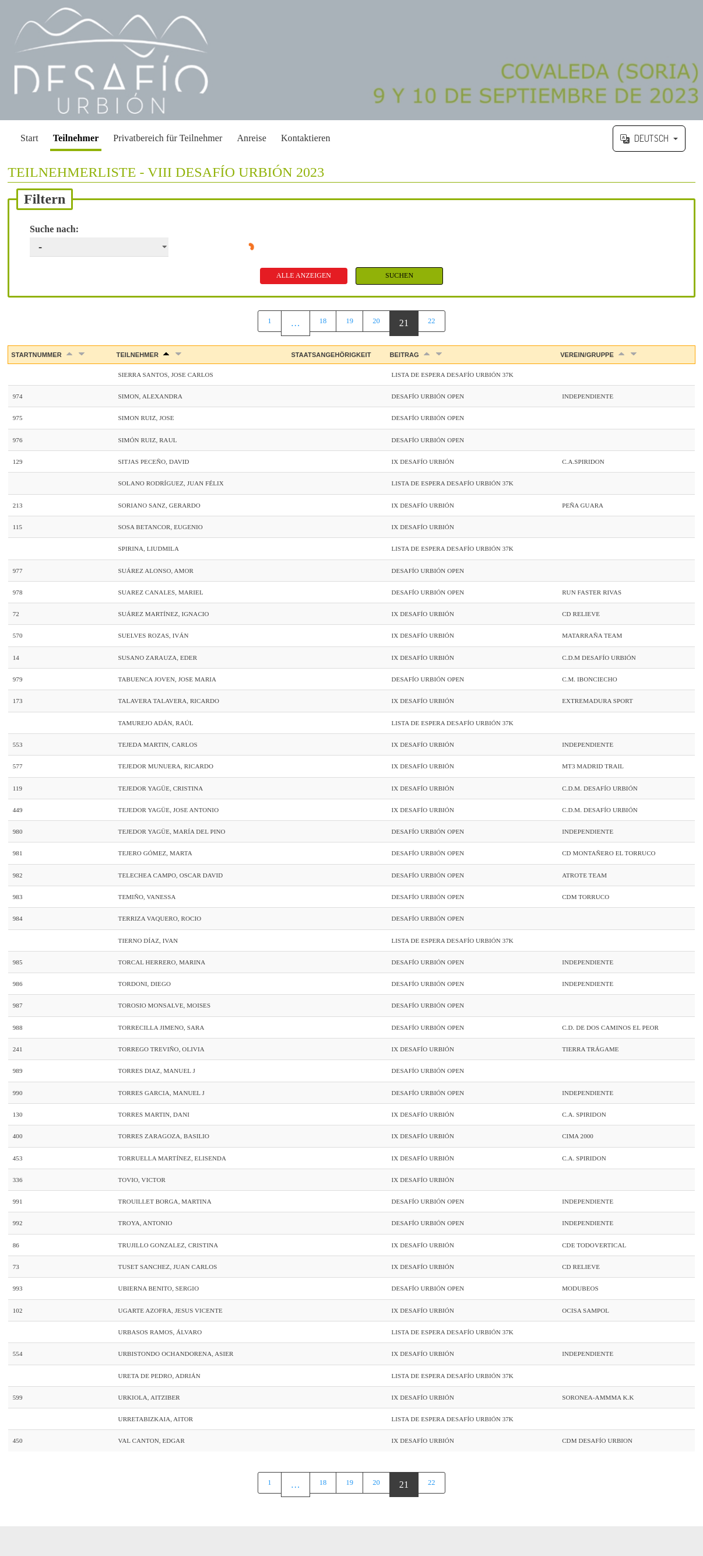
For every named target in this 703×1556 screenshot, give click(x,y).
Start (29, 138)
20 (377, 323)
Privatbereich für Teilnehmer (167, 138)
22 (435, 323)
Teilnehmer (76, 138)
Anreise (251, 138)
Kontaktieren (306, 138)
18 (320, 323)
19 (349, 323)
